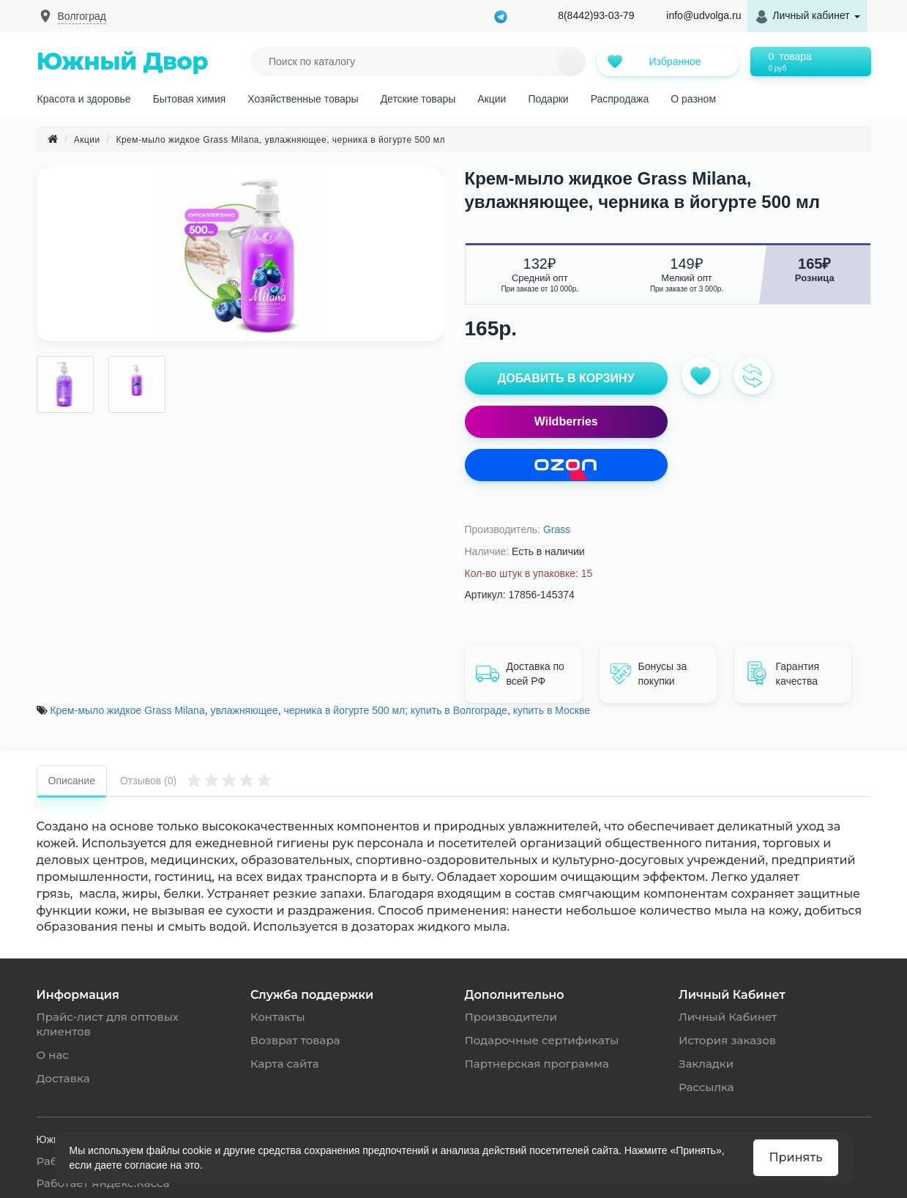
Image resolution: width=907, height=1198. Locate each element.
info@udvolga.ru (703, 15)
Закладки (706, 1064)
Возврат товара (295, 1040)
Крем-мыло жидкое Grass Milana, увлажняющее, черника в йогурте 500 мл (280, 140)
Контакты (277, 1017)
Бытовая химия (189, 99)
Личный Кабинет (728, 1017)
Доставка (63, 1078)
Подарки (548, 99)
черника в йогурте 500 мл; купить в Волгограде (395, 710)
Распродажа (620, 99)
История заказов (727, 1040)
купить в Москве (551, 710)
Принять (795, 1157)
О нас (53, 1055)
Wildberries (566, 421)
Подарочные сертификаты (542, 1040)
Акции (491, 99)
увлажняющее (243, 710)
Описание (71, 780)
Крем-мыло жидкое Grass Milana (127, 710)
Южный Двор (123, 61)
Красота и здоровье (84, 99)
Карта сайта (284, 1064)
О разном (693, 99)
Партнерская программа (537, 1064)
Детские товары (418, 99)
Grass (556, 529)
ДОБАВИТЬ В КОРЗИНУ (566, 378)
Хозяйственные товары (302, 99)
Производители (511, 1017)
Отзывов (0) (196, 779)
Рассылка (706, 1087)
